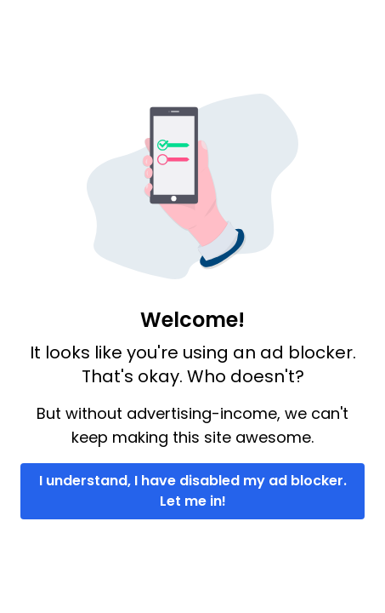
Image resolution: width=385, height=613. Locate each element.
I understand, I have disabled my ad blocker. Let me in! (193, 491)
